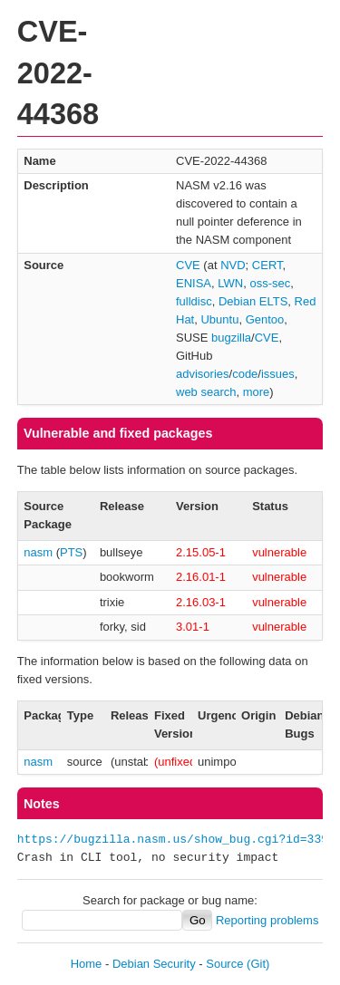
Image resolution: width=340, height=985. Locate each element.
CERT (267, 265)
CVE (188, 265)
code (244, 374)
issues (278, 374)
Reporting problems (267, 920)
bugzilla (231, 337)
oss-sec (269, 283)
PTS (71, 552)
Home (86, 964)
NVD (232, 265)
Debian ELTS (253, 301)
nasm (38, 552)
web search (206, 392)
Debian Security (154, 964)
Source (224, 964)
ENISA (193, 283)
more (256, 392)
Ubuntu (219, 319)
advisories (202, 374)
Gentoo (265, 319)
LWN (230, 283)
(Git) (258, 964)
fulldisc (194, 301)
